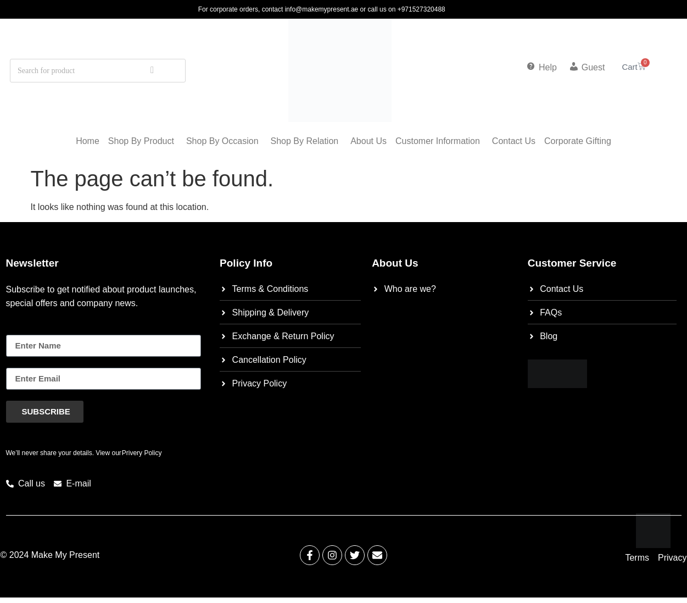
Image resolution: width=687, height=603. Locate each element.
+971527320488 (421, 9)
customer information (437, 141)
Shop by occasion (222, 141)
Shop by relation (305, 141)
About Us (368, 141)
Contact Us (513, 141)
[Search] (152, 70)
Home (87, 141)
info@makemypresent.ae (322, 9)
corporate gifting (577, 141)
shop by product (141, 141)
